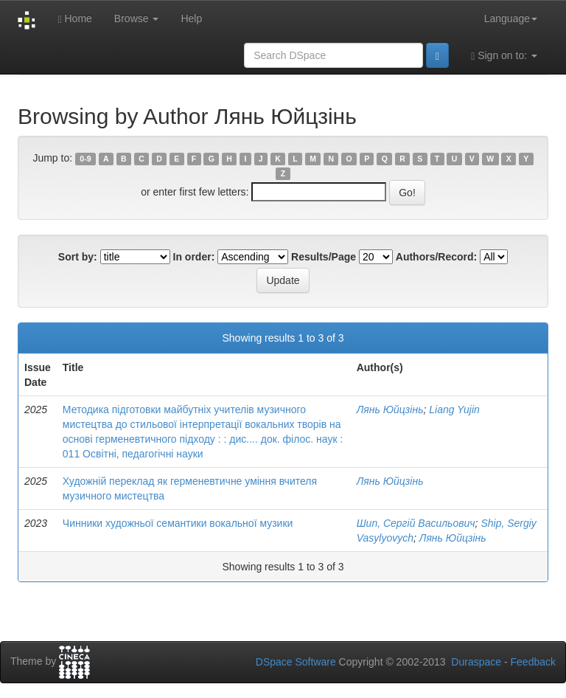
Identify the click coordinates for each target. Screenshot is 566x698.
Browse (136, 18)
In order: (194, 257)
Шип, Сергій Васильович (416, 523)
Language (510, 18)
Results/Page (323, 257)
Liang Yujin (454, 409)
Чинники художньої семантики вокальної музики (178, 523)
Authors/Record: (436, 257)
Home (74, 19)
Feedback (533, 662)
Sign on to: (504, 55)
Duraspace (476, 662)
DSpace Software (296, 662)
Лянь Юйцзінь (390, 409)
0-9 (85, 158)
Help (191, 18)
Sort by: (77, 257)
